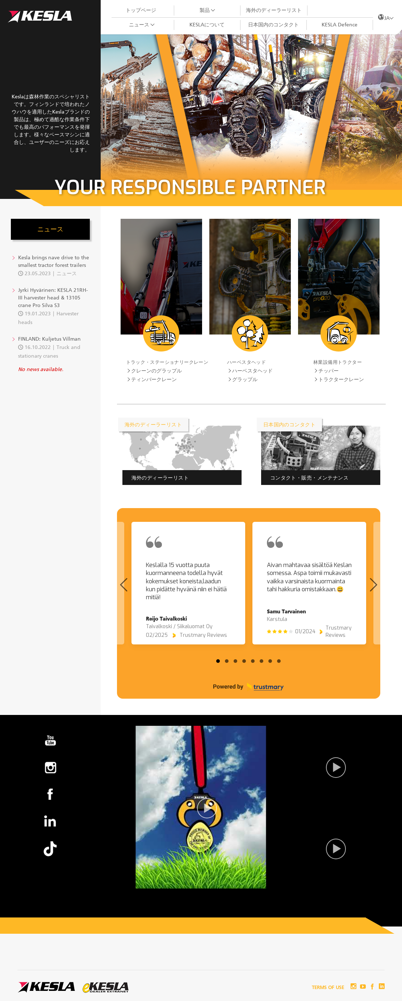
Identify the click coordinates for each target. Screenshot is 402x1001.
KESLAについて (207, 24)
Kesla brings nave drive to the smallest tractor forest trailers (53, 261)
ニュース (139, 24)
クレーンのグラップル (156, 371)
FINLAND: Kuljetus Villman (49, 339)
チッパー (328, 371)
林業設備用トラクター (337, 362)
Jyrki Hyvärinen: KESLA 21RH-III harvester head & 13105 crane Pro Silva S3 (53, 298)
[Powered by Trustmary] (248, 687)
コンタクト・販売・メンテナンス (309, 477)
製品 (205, 10)
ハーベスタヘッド (246, 362)
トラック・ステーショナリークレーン (167, 362)
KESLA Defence (339, 24)
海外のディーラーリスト (274, 10)
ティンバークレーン (154, 379)
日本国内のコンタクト (273, 24)
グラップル (244, 379)
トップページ (141, 10)
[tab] (218, 661)
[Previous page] (123, 584)
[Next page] (373, 584)
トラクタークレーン (341, 379)
